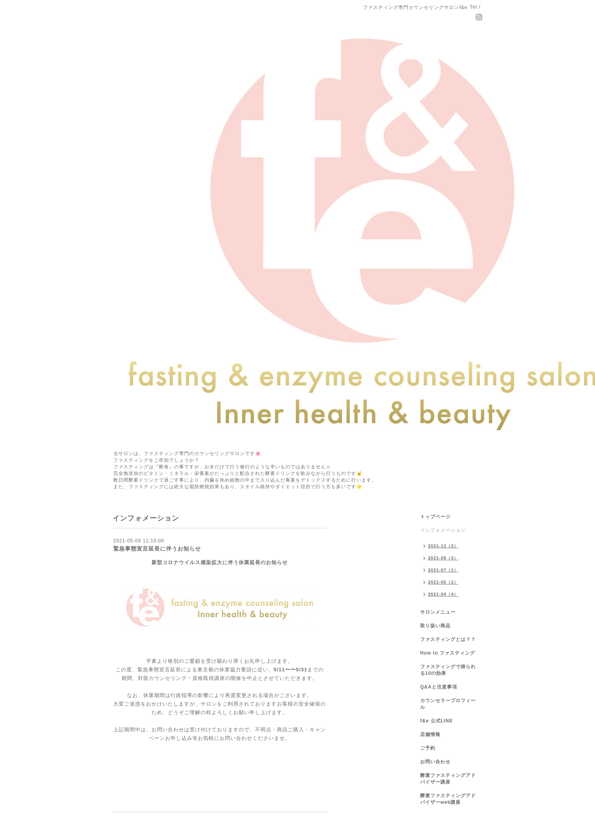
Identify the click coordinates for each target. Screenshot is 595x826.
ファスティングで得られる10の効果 (448, 670)
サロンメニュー (438, 612)
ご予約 (427, 748)
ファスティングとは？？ (448, 639)
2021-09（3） (443, 558)
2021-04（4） (443, 594)
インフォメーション (443, 530)
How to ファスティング (447, 653)
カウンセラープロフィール (448, 704)
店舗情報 (430, 734)
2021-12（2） (443, 546)
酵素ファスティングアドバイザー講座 (448, 779)
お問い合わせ (435, 761)
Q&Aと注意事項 (438, 687)
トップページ (435, 516)
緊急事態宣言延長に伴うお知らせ (157, 548)
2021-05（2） (443, 582)
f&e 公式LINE (436, 721)
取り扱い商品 (435, 625)
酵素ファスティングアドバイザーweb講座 (448, 799)
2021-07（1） (443, 570)
